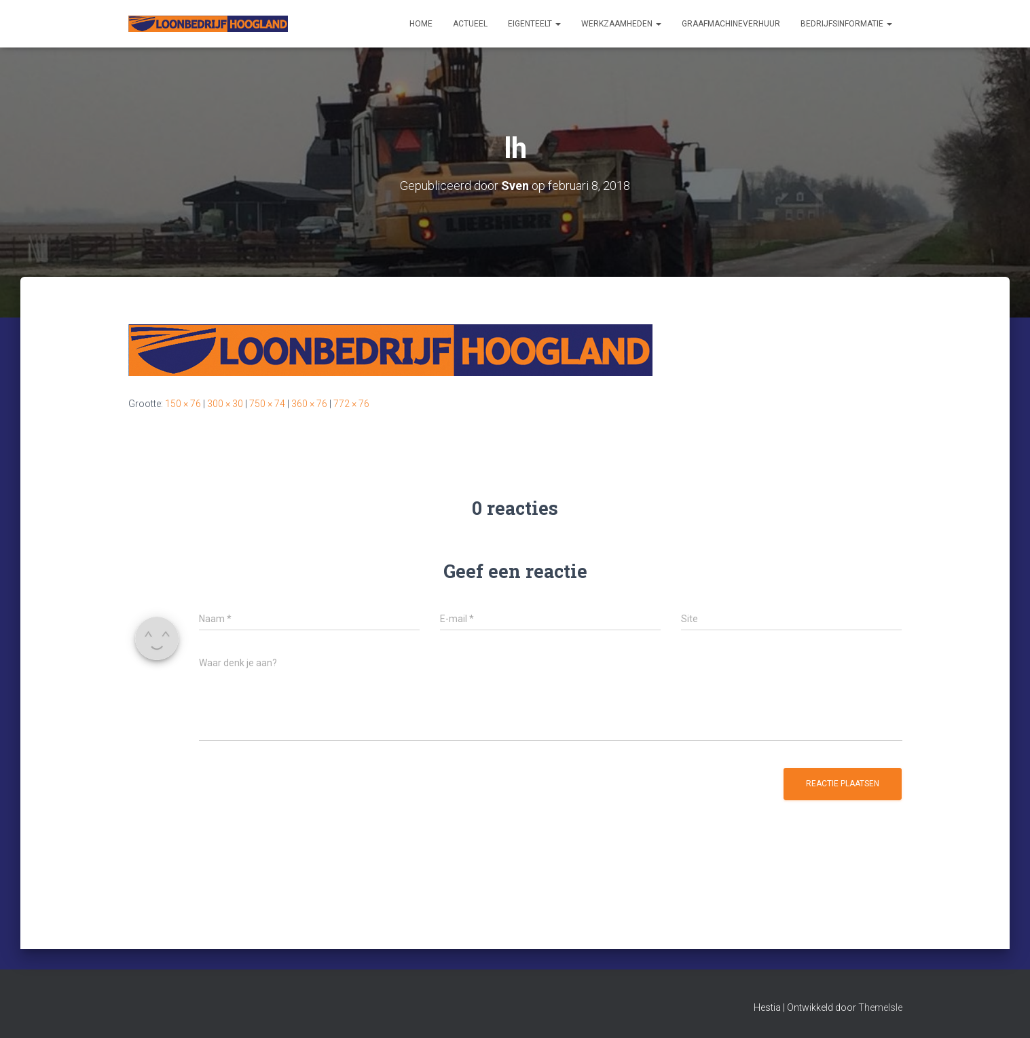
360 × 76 (309, 403)
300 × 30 (225, 403)
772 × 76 (351, 403)
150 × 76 (183, 403)
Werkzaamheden (621, 23)
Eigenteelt (534, 23)
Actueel (470, 23)
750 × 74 (267, 403)
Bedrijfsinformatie (846, 23)
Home (421, 23)
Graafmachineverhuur (731, 23)
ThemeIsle (880, 1007)
